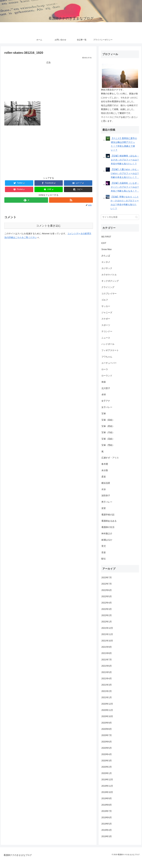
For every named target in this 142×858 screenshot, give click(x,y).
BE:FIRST (106, 237)
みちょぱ (105, 255)
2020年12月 (107, 704)
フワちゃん (106, 357)
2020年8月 (106, 729)
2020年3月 (106, 760)
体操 (103, 382)
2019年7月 (106, 811)
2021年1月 (106, 697)
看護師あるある (109, 521)
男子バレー (106, 502)
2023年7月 (106, 577)
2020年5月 (106, 748)
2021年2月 (106, 691)
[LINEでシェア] (48, 189)
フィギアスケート (110, 350)
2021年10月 (107, 640)
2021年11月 (107, 634)
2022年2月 (106, 615)
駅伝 (103, 559)
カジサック (106, 268)
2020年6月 (106, 741)
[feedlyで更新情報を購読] (26, 200)
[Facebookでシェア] (48, 183)
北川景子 (105, 388)
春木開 (104, 464)
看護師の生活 (107, 527)
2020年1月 (106, 773)
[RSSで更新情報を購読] (71, 200)
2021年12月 (107, 628)
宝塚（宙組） (107, 420)
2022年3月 (106, 609)
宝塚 (103, 413)
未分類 (104, 470)
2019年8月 (106, 805)
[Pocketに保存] (19, 189)
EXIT (103, 243)
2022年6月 (106, 590)
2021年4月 (106, 678)
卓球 (103, 394)
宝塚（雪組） (107, 445)
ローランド (106, 375)
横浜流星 (105, 483)
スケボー (105, 319)
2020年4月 (106, 754)
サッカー (105, 306)
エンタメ (105, 262)
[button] (78, 189)
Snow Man (106, 249)
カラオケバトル (109, 274)
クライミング (107, 287)
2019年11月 (107, 786)
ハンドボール (107, 344)
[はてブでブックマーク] (78, 183)
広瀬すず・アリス (110, 458)
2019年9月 (106, 798)
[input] (120, 217)
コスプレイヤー (109, 293)
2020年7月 (106, 735)
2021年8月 (106, 653)
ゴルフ (104, 300)
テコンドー (106, 331)
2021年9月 (106, 647)
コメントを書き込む (48, 225)
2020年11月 (107, 710)
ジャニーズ (106, 312)
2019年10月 (107, 792)
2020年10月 (107, 716)
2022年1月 (106, 621)
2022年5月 (106, 596)
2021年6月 (106, 666)
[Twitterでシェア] (19, 183)
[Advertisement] (48, 81)
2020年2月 (106, 767)
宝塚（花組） (107, 439)
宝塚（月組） (107, 432)
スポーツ (105, 325)
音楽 (103, 552)
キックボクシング (110, 281)
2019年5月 (106, 824)
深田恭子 (105, 495)
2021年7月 (106, 659)
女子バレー (106, 407)
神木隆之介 (106, 533)
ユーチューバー (109, 363)
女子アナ (105, 401)
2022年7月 (106, 584)
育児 (103, 546)
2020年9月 (106, 723)
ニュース (105, 338)
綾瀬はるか (106, 540)
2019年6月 (106, 817)
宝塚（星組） (107, 426)
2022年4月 (106, 603)
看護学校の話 (107, 514)
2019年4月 (106, 830)
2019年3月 (106, 836)
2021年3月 (106, 685)
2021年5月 (106, 672)
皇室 (103, 508)
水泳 (103, 489)
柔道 (103, 476)
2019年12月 (107, 779)
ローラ (104, 369)
